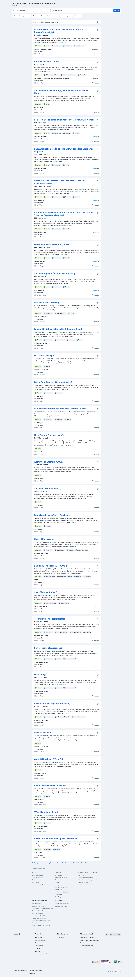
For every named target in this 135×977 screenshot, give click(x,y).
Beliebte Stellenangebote (62, 903)
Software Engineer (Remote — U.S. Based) (54, 273)
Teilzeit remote (36, 882)
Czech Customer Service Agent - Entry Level (55, 838)
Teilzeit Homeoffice (83, 885)
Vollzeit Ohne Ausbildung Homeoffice (88, 880)
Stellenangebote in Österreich (44, 954)
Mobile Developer (42, 732)
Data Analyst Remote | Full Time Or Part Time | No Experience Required (63, 150)
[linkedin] (119, 934)
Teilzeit (34, 880)
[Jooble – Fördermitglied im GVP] (118, 962)
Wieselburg (58, 897)
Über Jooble (38, 937)
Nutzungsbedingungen (20, 970)
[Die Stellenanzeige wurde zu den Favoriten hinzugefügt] (97, 30)
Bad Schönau (58, 875)
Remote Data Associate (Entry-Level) (52, 244)
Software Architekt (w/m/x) (47, 488)
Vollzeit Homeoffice (37, 875)
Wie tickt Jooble (40, 940)
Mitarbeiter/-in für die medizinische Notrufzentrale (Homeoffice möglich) (58, 31)
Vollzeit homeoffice (37, 877)
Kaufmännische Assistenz (47, 61)
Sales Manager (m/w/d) (45, 592)
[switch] (98, 22)
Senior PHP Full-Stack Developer (50, 785)
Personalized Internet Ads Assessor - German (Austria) (60, 408)
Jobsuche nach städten (61, 906)
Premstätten (58, 889)
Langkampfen (58, 894)
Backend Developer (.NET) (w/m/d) (50, 566)
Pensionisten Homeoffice (39, 923)
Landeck (57, 882)
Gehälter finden (84, 943)
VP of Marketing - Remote (46, 812)
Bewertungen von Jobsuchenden (90, 940)
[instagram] (111, 934)
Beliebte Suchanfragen (40, 868)
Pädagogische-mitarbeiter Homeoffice (42, 920)
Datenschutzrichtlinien (35, 970)
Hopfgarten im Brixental (61, 892)
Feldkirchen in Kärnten (61, 877)
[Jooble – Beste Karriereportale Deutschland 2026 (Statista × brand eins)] (106, 962)
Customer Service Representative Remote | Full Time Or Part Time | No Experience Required (63, 214)
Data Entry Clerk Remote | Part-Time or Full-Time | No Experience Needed (60, 182)
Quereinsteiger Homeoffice (85, 877)
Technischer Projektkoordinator (49, 619)
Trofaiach (57, 880)
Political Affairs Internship (46, 302)
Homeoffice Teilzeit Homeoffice (41, 925)
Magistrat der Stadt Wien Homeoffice (42, 915)
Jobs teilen (60, 937)
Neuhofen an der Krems (61, 887)
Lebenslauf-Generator (86, 946)
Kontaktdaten (39, 946)
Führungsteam (39, 943)
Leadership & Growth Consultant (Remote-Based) (58, 329)
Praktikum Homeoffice (84, 882)
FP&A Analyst (40, 674)
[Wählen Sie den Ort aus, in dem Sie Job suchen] (70, 10)
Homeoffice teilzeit (37, 885)
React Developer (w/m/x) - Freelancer (52, 515)
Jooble (119, 972)
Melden (95, 54)
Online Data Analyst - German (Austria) (53, 382)
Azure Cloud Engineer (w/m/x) (48, 462)
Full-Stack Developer (44, 355)
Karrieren (37, 948)
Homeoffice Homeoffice (39, 918)
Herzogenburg (59, 885)
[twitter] (115, 934)
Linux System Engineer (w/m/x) (49, 435)
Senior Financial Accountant (48, 648)
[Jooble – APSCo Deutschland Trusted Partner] (94, 962)
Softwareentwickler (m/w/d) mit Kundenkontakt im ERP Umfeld (61, 92)
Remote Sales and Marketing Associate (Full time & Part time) (64, 120)
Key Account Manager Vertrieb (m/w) (52, 703)
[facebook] (106, 934)
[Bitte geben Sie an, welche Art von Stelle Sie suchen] (31, 10)
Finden (116, 11)
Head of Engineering (44, 539)
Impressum (32, 973)
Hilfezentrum (38, 951)
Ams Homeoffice (82, 875)
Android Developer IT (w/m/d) (48, 759)
